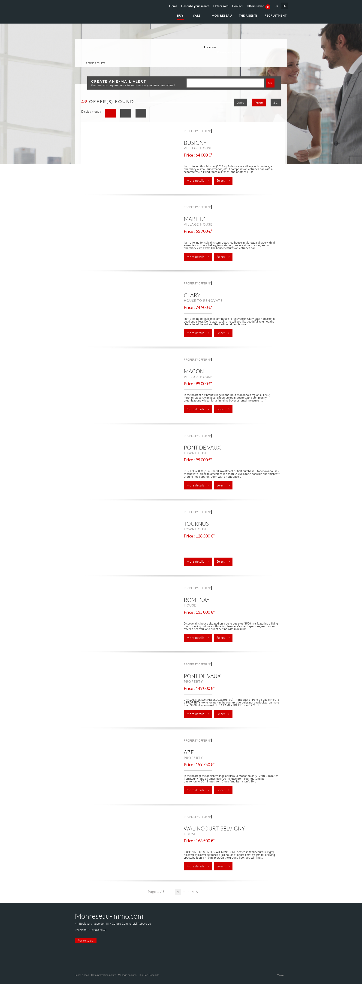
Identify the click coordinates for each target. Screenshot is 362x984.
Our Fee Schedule (149, 975)
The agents (248, 15)
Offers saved (258, 6)
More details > (198, 180)
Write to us (85, 940)
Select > (223, 180)
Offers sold (220, 6)
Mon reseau (222, 15)
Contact (237, 6)
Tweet (280, 975)
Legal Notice (82, 975)
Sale (197, 15)
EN (284, 5)
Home (173, 6)
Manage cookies (127, 975)
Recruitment (276, 15)
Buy (180, 15)
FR (276, 5)
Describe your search (195, 6)
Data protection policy (103, 975)
